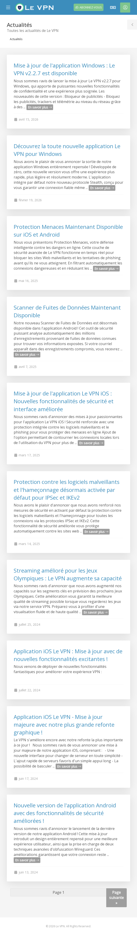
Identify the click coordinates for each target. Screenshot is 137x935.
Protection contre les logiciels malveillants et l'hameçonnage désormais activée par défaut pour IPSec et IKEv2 (66, 489)
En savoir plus (40, 107)
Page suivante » (116, 897)
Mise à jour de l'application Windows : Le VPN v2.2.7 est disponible (64, 69)
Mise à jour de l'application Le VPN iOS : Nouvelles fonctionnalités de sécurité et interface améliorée (64, 401)
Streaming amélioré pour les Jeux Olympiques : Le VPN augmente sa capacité (68, 574)
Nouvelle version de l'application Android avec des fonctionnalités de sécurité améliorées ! (65, 813)
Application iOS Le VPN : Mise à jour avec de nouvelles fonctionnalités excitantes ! (68, 655)
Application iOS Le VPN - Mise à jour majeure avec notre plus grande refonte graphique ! (64, 724)
